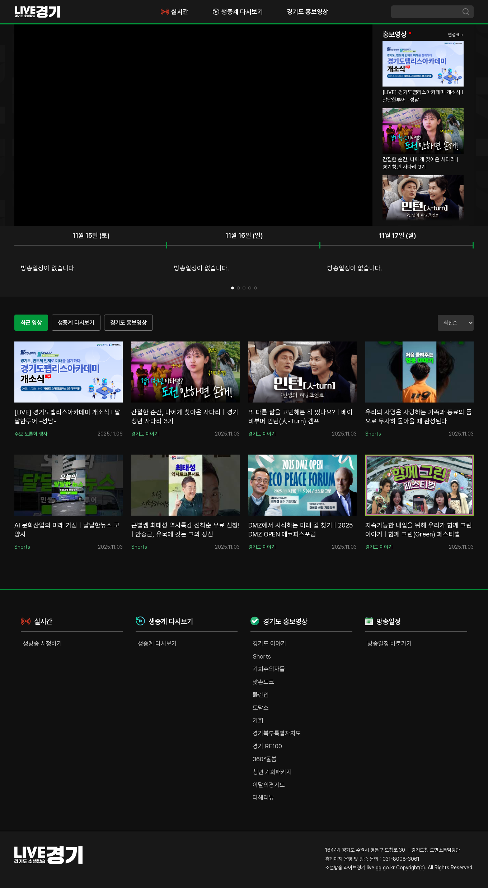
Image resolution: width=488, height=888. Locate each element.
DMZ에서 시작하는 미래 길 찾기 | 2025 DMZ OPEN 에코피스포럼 (300, 529)
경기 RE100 (267, 746)
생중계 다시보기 (237, 11)
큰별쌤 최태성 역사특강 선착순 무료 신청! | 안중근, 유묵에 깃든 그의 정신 (185, 529)
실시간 (174, 11)
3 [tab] (244, 288)
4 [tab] (249, 288)
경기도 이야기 (269, 643)
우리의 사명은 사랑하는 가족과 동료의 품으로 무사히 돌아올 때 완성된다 (418, 416)
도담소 (261, 707)
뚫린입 (261, 694)
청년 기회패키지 (272, 772)
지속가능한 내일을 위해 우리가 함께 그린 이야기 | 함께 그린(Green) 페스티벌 (418, 529)
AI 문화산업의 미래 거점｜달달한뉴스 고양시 (66, 529)
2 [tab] (238, 288)
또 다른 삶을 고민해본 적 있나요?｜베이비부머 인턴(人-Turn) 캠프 (300, 416)
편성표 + (456, 34)
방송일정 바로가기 (389, 643)
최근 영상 (31, 322)
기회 (258, 720)
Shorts (262, 656)
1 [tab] (232, 288)
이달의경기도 (269, 785)
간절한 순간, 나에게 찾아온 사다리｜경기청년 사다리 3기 (184, 416)
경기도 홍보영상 (307, 11)
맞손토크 (263, 681)
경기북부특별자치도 (277, 733)
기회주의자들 (269, 669)
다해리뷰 (263, 797)
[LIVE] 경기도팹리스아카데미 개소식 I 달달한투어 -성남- (67, 416)
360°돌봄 (265, 759)
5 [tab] (255, 288)
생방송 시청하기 (42, 643)
